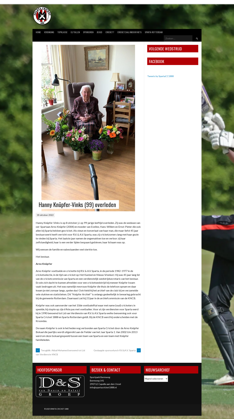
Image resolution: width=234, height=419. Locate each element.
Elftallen (75, 32)
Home (38, 32)
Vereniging (49, 32)
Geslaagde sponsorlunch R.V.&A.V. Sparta (117, 350)
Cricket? (109, 32)
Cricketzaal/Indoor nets (129, 32)
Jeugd (99, 32)
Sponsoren (88, 32)
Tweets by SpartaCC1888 (160, 76)
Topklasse (62, 32)
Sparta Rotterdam (153, 32)
